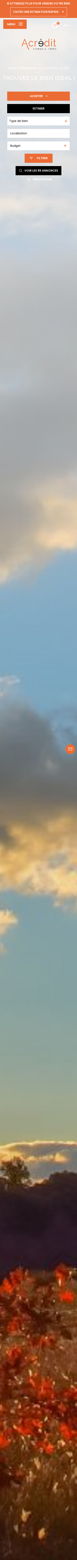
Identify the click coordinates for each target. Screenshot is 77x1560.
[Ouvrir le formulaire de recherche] (39, 158)
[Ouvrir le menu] (15, 24)
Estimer (39, 108)
